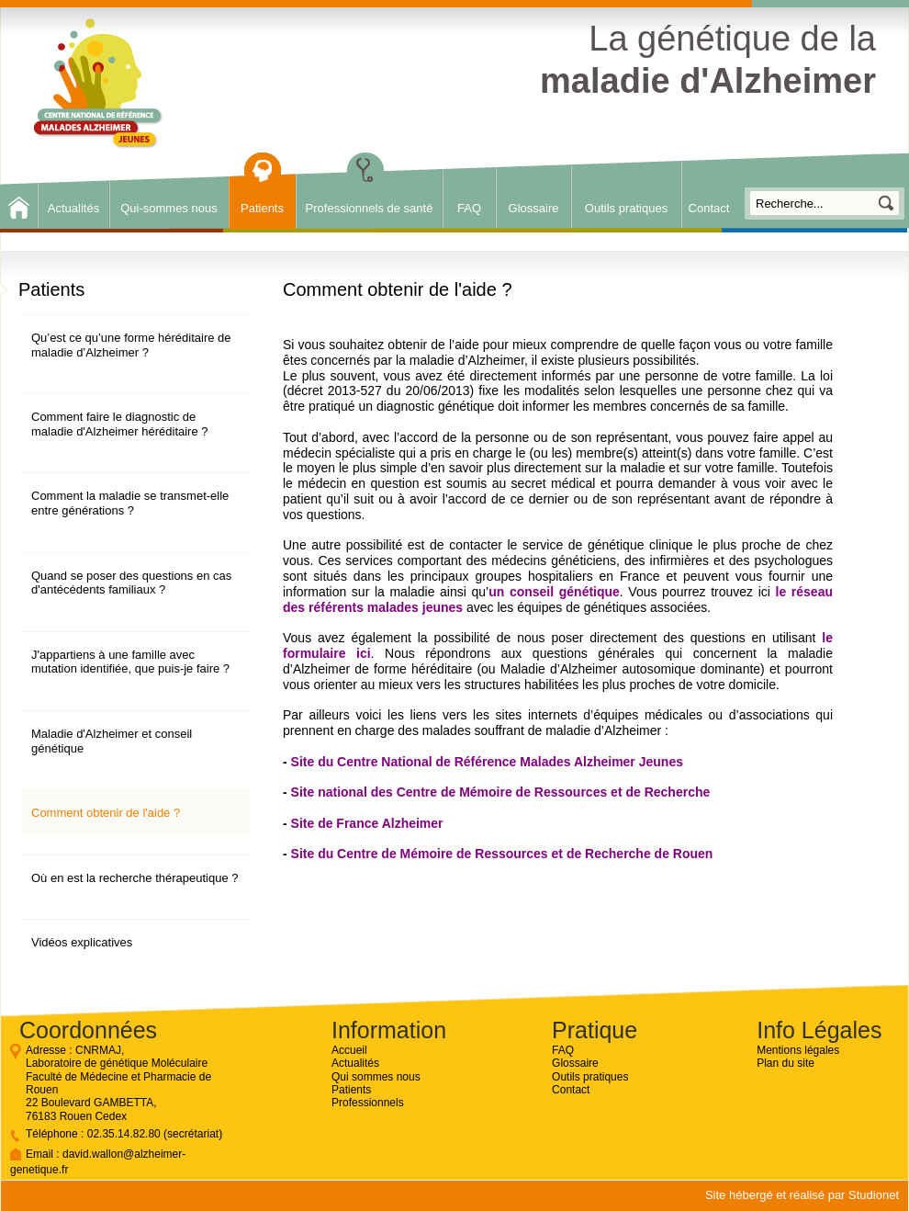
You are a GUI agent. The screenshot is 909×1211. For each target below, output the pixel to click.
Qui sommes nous (376, 1076)
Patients (262, 208)
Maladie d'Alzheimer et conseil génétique (111, 741)
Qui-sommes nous (168, 208)
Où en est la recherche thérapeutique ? (134, 878)
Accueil (349, 1050)
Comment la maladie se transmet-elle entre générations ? (130, 503)
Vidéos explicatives (81, 942)
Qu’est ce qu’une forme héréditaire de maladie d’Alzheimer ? (131, 345)
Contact (709, 208)
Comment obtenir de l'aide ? (105, 813)
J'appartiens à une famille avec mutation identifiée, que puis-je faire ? (130, 662)
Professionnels (367, 1102)
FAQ (469, 208)
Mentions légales (798, 1050)
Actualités (73, 208)
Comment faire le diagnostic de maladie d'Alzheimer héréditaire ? (119, 424)
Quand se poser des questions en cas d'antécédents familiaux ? (131, 583)
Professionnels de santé (369, 208)
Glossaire (534, 208)
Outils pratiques (626, 208)
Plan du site (785, 1063)
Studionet (873, 1195)
